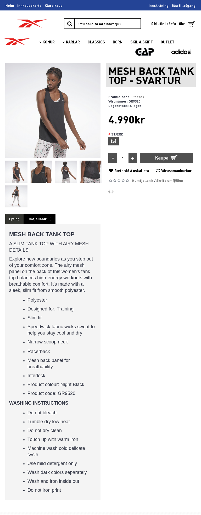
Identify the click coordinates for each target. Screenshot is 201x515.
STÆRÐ (117, 134)
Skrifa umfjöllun (169, 180)
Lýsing (14, 219)
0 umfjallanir (142, 180)
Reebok (138, 96)
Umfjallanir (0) (39, 219)
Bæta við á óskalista (131, 170)
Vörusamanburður (176, 170)
